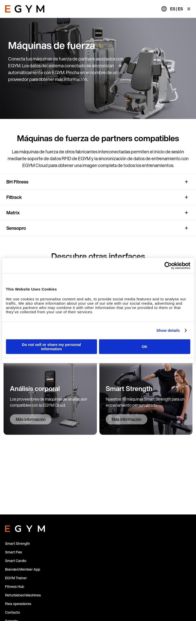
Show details (168, 330)
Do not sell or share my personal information (51, 346)
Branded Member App (22, 569)
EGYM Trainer (16, 578)
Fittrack (14, 197)
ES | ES (176, 9)
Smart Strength (17, 543)
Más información (31, 419)
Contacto (12, 612)
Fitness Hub (14, 586)
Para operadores (18, 603)
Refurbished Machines (23, 595)
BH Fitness (17, 181)
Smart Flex (13, 552)
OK (145, 346)
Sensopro (16, 228)
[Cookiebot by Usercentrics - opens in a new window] (168, 266)
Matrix (13, 212)
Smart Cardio (15, 560)
